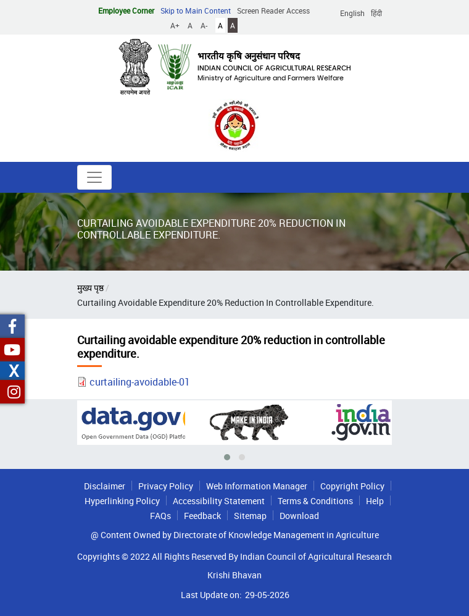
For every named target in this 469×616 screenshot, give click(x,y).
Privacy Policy (165, 486)
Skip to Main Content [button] (195, 10)
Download (299, 515)
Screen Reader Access (273, 10)
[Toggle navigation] (94, 177)
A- (204, 25)
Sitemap (250, 515)
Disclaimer (104, 486)
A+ (175, 25)
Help (375, 501)
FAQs (160, 515)
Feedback (202, 515)
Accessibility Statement (219, 501)
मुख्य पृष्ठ (90, 287)
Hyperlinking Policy (122, 501)
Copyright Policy (352, 486)
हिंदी (376, 13)
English (352, 13)
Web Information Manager (256, 486)
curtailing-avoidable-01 (139, 382)
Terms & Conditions (315, 501)
